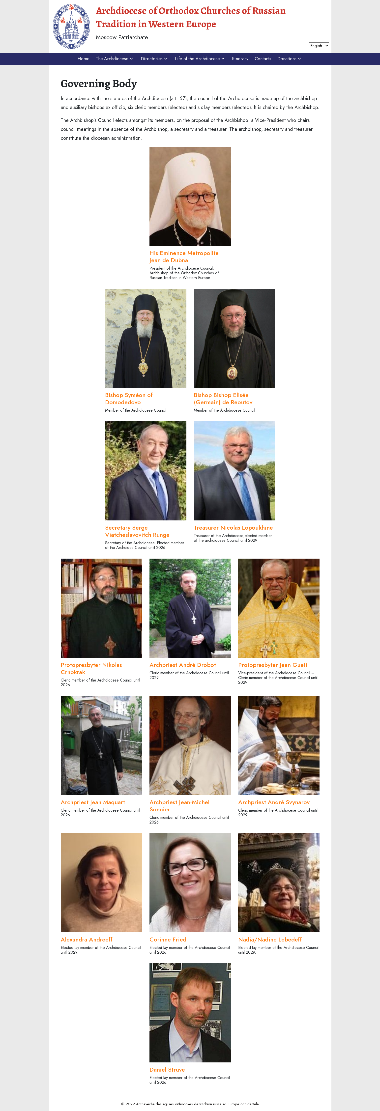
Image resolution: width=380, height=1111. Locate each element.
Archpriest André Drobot (182, 664)
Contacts (263, 59)
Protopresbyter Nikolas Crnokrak (91, 668)
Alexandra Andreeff (87, 939)
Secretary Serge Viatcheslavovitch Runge (137, 531)
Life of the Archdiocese (200, 59)
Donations (289, 59)
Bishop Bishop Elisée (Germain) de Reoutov (223, 398)
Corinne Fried (167, 939)
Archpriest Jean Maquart (93, 802)
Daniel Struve (167, 1069)
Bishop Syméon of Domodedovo (129, 398)
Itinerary (240, 59)
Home (83, 59)
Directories (155, 59)
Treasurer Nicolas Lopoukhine (233, 527)
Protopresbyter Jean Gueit (272, 664)
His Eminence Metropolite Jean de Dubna (184, 256)
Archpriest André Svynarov (274, 802)
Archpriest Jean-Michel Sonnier (179, 806)
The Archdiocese (115, 59)
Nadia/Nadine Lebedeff (270, 939)
